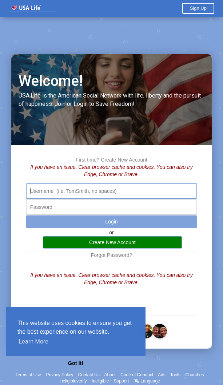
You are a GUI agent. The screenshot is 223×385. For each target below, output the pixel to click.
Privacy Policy (59, 374)
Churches (194, 374)
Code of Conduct (136, 374)
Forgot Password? (111, 255)
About (110, 374)
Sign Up (198, 8)
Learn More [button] (33, 341)
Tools (175, 374)
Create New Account (124, 160)
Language (147, 381)
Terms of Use (28, 374)
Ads (162, 374)
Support (121, 381)
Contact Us (89, 374)
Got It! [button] (75, 363)
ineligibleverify (73, 381)
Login (111, 222)
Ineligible (100, 381)
